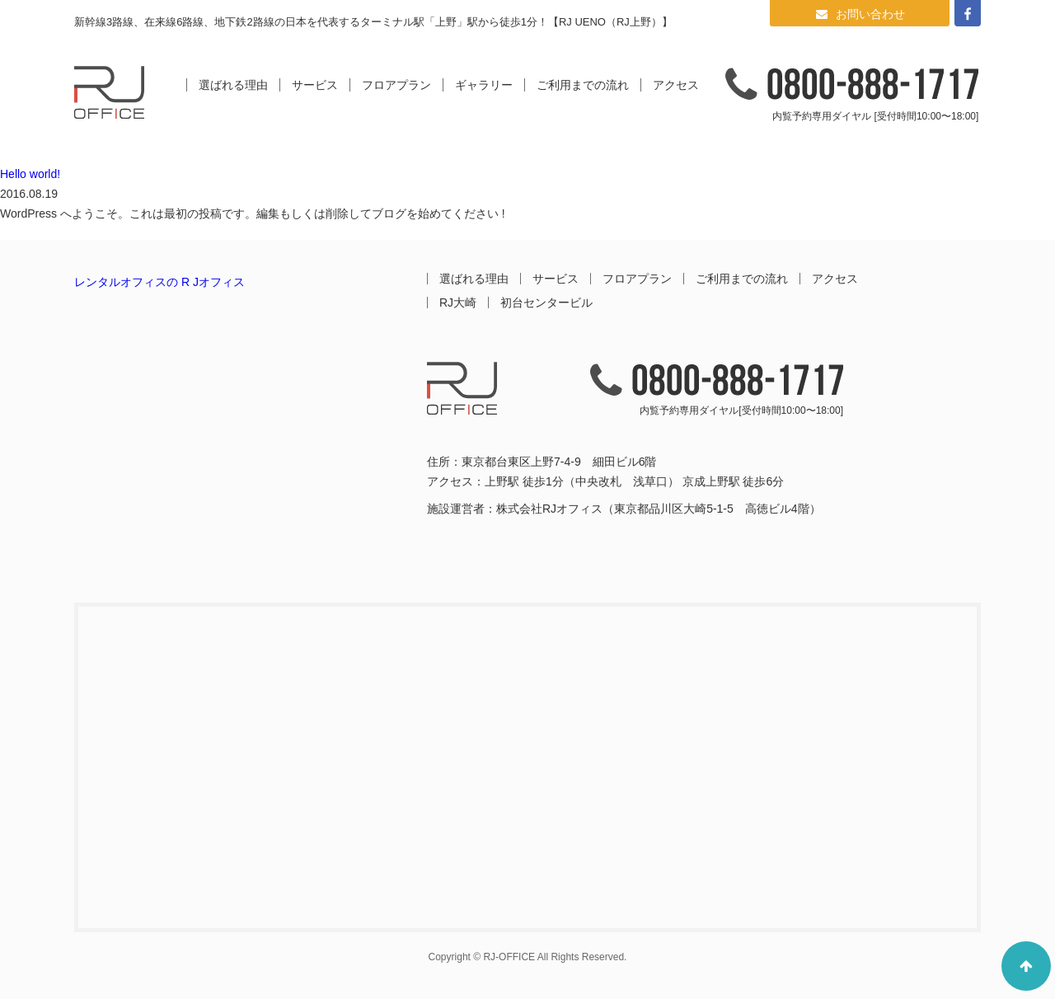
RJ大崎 (457, 302)
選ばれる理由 (233, 84)
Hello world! (30, 174)
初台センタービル (546, 302)
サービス (315, 84)
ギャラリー (484, 84)
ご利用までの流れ (583, 84)
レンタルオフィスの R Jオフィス (159, 281)
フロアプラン (396, 84)
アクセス (676, 84)
